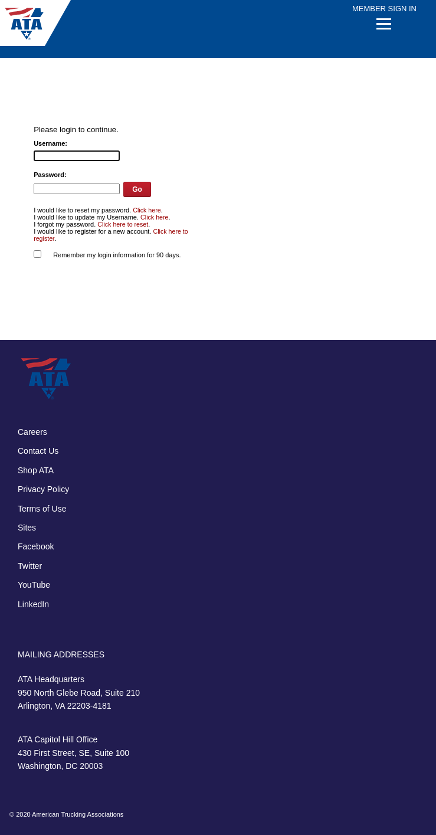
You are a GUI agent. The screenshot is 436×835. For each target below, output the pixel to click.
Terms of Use (42, 508)
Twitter (30, 566)
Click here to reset (122, 224)
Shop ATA (36, 470)
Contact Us (38, 451)
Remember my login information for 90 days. (117, 254)
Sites (27, 527)
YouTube (34, 585)
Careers (32, 432)
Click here (146, 210)
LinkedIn (33, 604)
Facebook (36, 546)
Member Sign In (384, 8)
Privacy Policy (43, 489)
